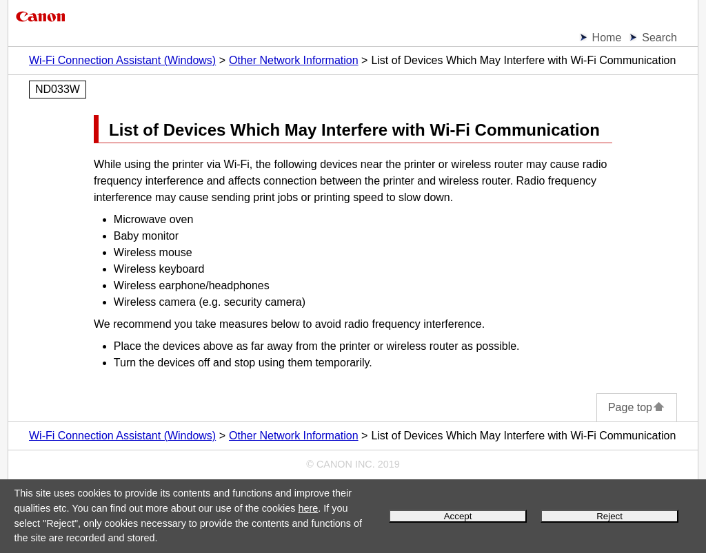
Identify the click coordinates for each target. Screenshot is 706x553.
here (308, 508)
